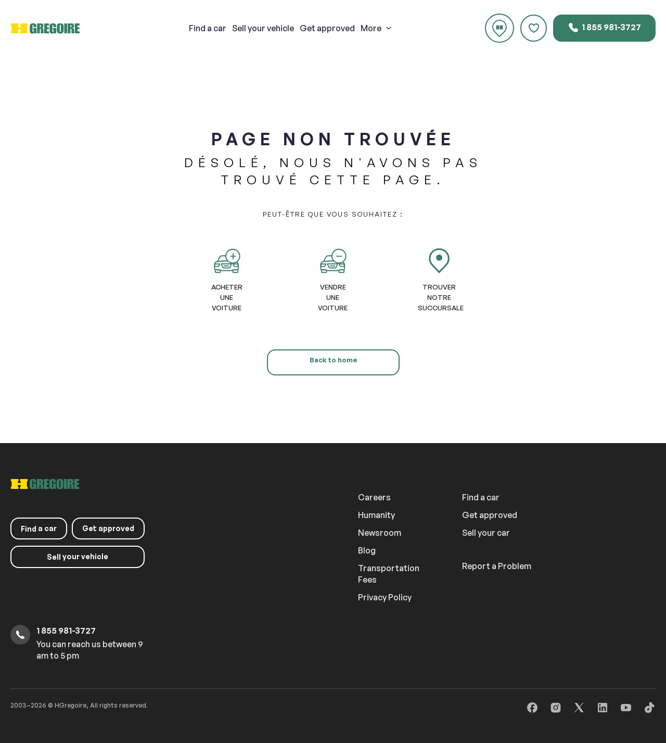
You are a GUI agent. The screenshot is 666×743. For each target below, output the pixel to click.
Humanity (376, 515)
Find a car (480, 497)
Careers (374, 497)
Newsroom (379, 532)
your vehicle (263, 28)
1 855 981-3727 (604, 27)
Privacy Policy (385, 597)
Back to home (333, 360)
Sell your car (486, 532)
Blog (367, 550)
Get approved (327, 28)
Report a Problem (496, 566)
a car (207, 28)
